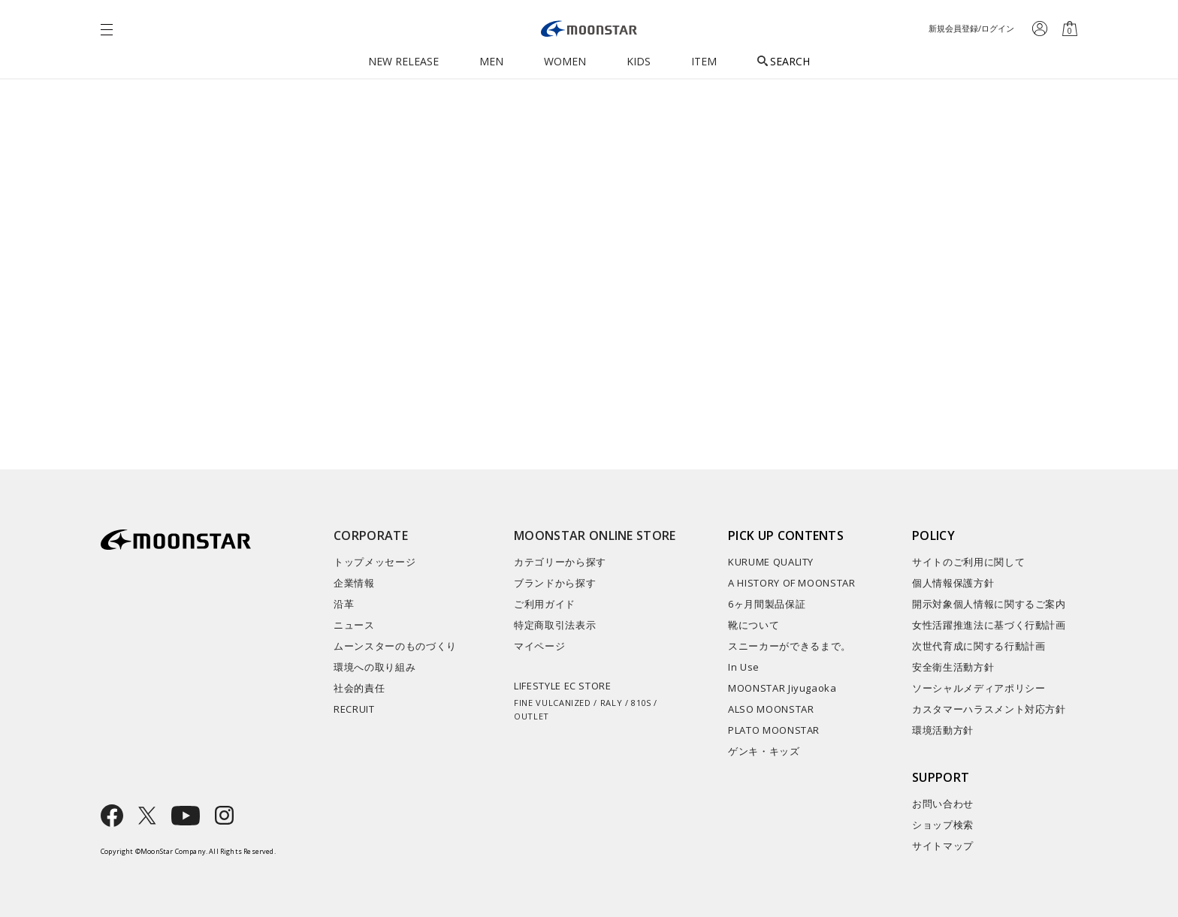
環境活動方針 (943, 730)
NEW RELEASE (403, 61)
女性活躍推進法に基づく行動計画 (989, 625)
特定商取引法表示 (555, 625)
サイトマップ (943, 845)
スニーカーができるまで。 (789, 646)
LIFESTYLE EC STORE (598, 701)
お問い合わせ (943, 803)
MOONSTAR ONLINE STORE (595, 535)
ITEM (704, 61)
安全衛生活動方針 (953, 667)
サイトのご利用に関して (968, 562)
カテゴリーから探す (560, 562)
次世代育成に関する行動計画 (978, 646)
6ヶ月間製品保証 (766, 604)
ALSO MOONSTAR (771, 709)
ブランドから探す (555, 583)
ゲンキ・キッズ (764, 751)
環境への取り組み (374, 667)
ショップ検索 (943, 824)
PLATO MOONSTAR (774, 730)
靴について (753, 625)
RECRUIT (354, 709)
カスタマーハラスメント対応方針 (989, 709)
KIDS (639, 61)
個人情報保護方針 (953, 583)
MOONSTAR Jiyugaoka (782, 688)
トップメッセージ (374, 562)
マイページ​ (539, 646)
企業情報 (354, 583)
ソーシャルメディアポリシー (978, 688)
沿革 (344, 604)
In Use (744, 667)
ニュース (354, 625)
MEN (491, 61)
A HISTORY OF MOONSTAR (792, 583)
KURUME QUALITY (771, 562)
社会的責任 (359, 688)
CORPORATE (371, 535)
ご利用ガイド (544, 604)
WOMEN (565, 61)
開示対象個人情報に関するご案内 (989, 604)
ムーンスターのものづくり (395, 646)
